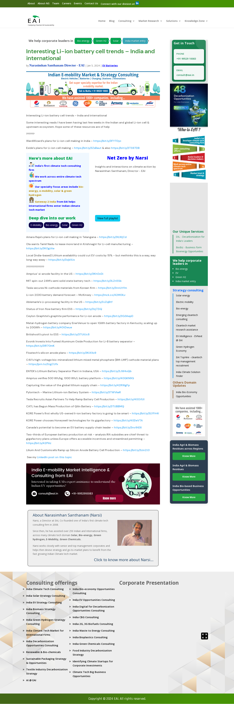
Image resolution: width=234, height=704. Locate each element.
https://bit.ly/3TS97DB (125, 148)
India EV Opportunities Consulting (94, 600)
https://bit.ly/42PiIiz (38, 443)
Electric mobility (184, 302)
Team (55, 3)
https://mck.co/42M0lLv (110, 295)
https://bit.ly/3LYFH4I (145, 413)
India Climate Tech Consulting (45, 589)
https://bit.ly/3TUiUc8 (75, 334)
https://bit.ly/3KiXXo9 (82, 353)
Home (101, 21)
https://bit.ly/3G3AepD (118, 316)
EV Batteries (110, 65)
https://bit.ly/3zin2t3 (136, 450)
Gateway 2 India (45, 201)
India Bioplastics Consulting (90, 637)
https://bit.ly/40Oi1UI (130, 399)
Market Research (149, 21)
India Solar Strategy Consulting (45, 596)
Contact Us (91, 3)
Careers (66, 3)
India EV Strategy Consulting (44, 602)
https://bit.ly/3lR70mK (40, 346)
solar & (58, 191)
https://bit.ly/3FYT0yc (107, 141)
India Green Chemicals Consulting (94, 644)
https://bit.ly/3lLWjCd (112, 237)
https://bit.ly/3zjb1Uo (61, 260)
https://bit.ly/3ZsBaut (87, 148)
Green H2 (101, 41)
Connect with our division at (120, 3)
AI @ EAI (31, 680)
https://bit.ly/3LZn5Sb (107, 281)
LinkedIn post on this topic (54, 457)
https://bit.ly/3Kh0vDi (89, 274)
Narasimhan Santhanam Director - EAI (57, 65)
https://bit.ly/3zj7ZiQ (88, 309)
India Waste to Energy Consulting (94, 630)
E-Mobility (35, 225)
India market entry (135, 41)
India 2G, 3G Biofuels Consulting (93, 624)
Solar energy (183, 295)
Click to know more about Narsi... (123, 559)
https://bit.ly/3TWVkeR (106, 392)
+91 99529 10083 (186, 58)
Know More (189, 456)
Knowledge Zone (195, 21)
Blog (112, 21)
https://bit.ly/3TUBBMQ (108, 406)
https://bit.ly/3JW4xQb (116, 371)
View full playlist (107, 218)
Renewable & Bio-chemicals (43, 652)
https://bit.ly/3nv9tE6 (127, 427)
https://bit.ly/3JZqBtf (98, 302)
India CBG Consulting (86, 617)
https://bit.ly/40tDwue (57, 327)
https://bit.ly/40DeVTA (128, 420)
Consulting (124, 21)
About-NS (43, 3)
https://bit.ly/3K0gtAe (40, 248)
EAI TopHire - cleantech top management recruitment (189, 361)
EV (176, 273)
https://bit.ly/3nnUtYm (112, 288)
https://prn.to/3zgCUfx (43, 364)
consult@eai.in (185, 75)
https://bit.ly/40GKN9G (118, 378)
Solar (116, 41)
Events (78, 3)
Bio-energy (83, 41)
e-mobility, (46, 191)
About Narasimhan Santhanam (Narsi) (67, 515)
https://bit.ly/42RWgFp (115, 385)
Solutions (172, 21)
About (31, 3)
